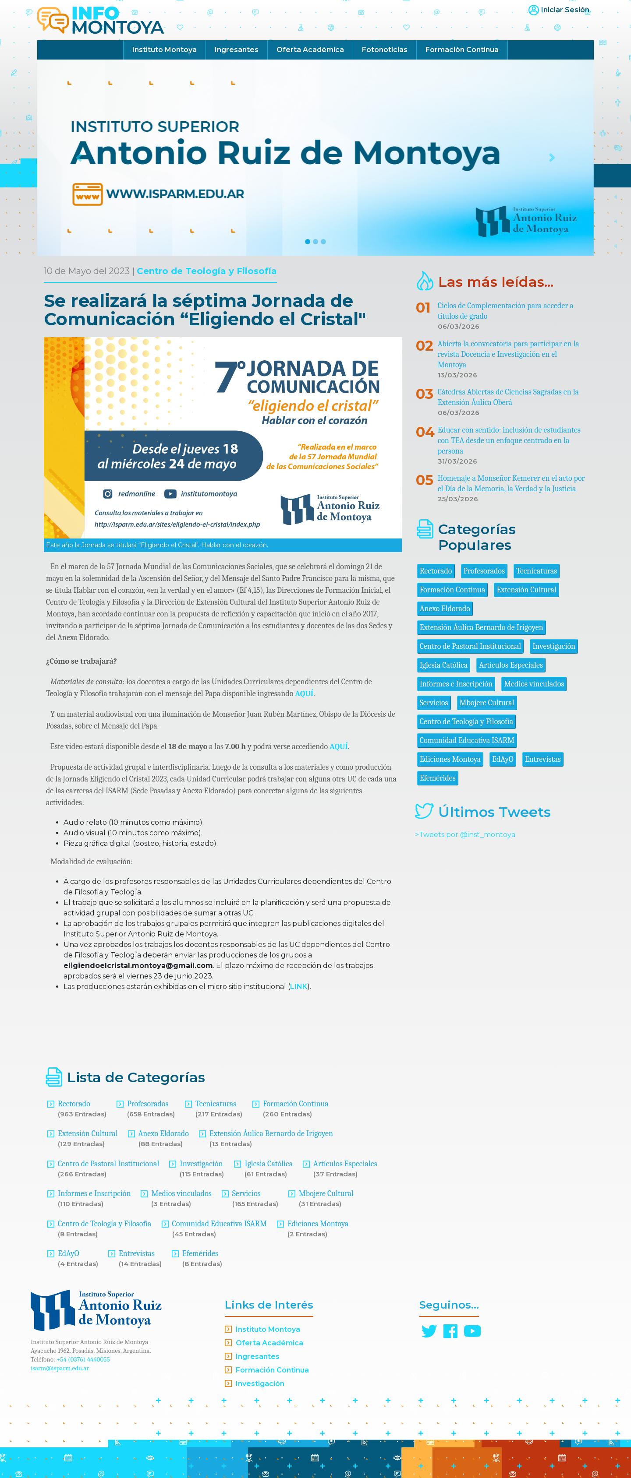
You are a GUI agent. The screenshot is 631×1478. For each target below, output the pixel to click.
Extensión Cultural (88, 1133)
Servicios (246, 1193)
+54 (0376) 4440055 (83, 1359)
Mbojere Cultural (326, 1193)
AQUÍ (304, 693)
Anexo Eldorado (163, 1133)
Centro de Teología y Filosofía (207, 271)
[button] (79, 158)
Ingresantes (237, 50)
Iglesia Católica (269, 1163)
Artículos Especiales (345, 1163)
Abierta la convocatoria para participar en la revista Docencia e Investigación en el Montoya (508, 354)
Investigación (201, 1163)
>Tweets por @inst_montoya (465, 834)
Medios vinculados (181, 1193)
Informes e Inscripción (94, 1193)
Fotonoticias (385, 50)
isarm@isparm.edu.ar (60, 1368)
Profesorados (147, 1103)
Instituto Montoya (164, 50)
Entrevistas (137, 1253)
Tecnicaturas (215, 1103)
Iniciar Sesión (565, 10)
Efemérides (200, 1253)
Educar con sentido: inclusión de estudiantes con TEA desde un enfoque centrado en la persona (509, 441)
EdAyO (68, 1253)
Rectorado (74, 1103)
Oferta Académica (310, 50)
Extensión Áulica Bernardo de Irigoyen (271, 1133)
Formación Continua (462, 50)
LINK (298, 986)
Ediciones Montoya (318, 1223)
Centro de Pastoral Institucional (108, 1163)
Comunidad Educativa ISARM (219, 1223)
